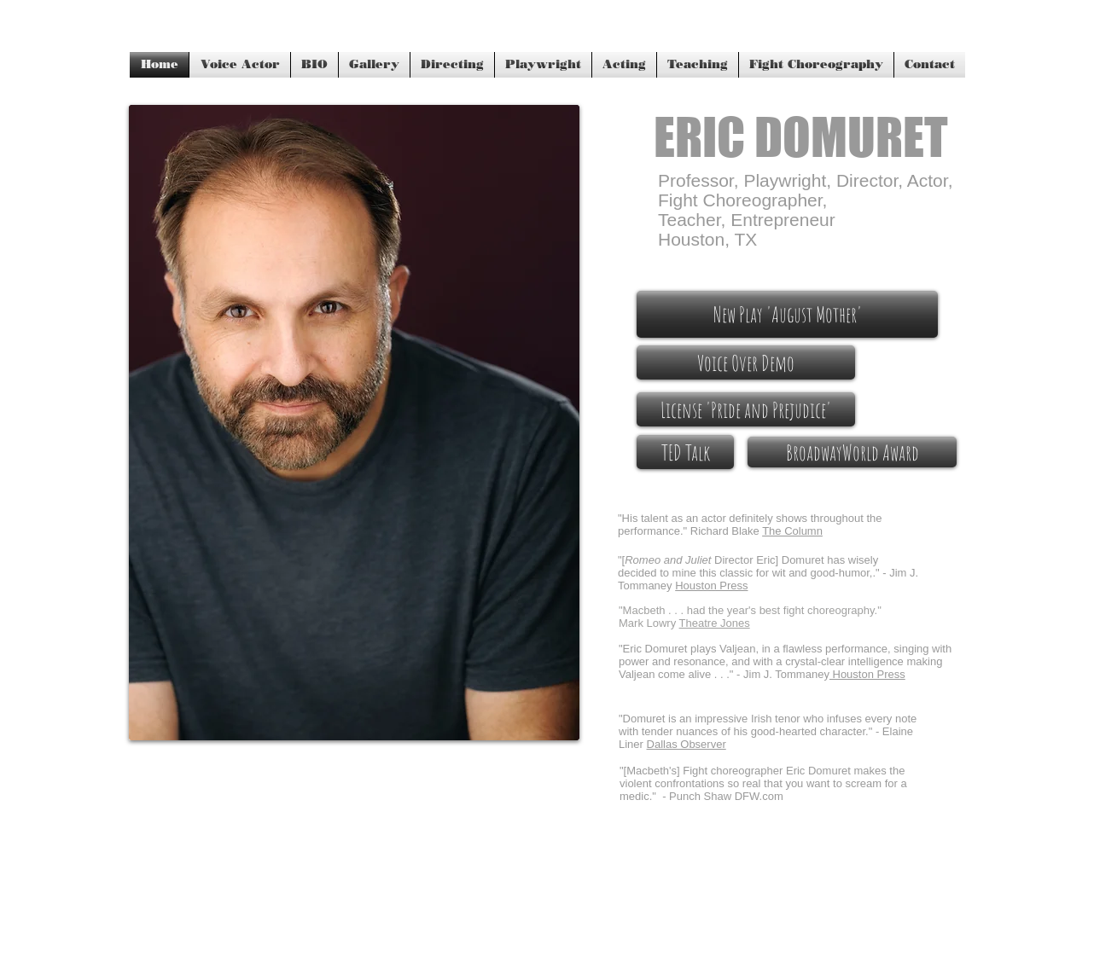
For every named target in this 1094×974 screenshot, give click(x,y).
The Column (792, 531)
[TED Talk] (685, 452)
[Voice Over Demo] (746, 362)
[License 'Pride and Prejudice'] (746, 409)
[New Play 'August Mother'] (787, 314)
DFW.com (759, 796)
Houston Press (867, 674)
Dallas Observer (686, 744)
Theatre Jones (714, 623)
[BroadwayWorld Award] (852, 452)
